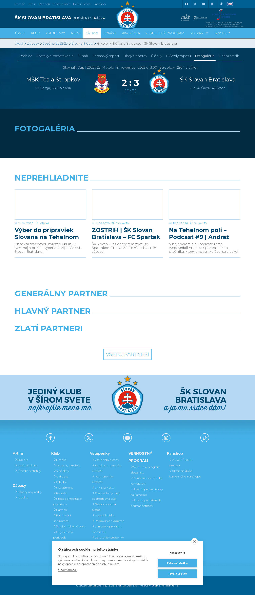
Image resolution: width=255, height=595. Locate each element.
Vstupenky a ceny (105, 460)
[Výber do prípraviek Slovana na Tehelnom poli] (50, 204)
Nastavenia (177, 552)
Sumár (83, 56)
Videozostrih (228, 56)
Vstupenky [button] (55, 33)
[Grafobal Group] (156, 338)
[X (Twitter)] (195, 4)
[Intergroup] (99, 338)
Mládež (44, 223)
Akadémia (131, 33)
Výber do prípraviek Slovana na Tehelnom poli (47, 233)
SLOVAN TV (199, 33)
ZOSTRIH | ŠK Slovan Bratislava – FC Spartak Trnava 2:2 (126, 233)
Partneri (60, 510)
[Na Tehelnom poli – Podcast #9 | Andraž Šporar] (204, 204)
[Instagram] (212, 4)
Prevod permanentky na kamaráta (146, 491)
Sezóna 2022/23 (55, 43)
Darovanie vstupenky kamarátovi (108, 540)
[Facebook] (186, 4)
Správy (110, 33)
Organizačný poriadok (63, 534)
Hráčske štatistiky (28, 471)
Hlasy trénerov (135, 56)
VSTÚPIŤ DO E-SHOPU (181, 462)
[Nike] (127, 303)
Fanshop (99, 4)
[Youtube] (204, 4)
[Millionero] (156, 321)
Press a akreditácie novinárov (67, 501)
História (60, 460)
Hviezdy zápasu (178, 56)
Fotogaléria (204, 56)
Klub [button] (35, 33)
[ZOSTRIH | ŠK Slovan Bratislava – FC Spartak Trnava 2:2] (127, 204)
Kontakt (60, 493)
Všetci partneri (127, 354)
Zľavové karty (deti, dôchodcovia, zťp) (106, 495)
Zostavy (55, 56)
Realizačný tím (26, 465)
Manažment (63, 487)
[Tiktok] (221, 4)
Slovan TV (122, 223)
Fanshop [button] (222, 33)
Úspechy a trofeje (66, 465)
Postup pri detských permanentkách (145, 503)
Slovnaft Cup (82, 43)
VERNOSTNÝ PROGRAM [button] (164, 33)
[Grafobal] (99, 321)
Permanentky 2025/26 (102, 479)
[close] (194, 541)
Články (156, 56)
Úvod (20, 33)
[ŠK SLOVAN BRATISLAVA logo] (70, 18)
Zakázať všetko (177, 563)
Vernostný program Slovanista (107, 529)
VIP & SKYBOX (103, 487)
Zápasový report (105, 56)
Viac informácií (67, 569)
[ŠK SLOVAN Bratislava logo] (127, 15)
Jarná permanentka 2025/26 (107, 468)
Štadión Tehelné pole (69, 526)
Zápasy (33, 43)
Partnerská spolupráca (62, 518)
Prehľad (25, 56)
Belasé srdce (82, 4)
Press (32, 4)
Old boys (60, 476)
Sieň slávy (61, 471)
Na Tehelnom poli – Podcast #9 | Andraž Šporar (199, 233)
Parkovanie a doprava (108, 521)
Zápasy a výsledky (28, 492)
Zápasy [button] (91, 33)
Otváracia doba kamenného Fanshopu (185, 473)
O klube (60, 482)
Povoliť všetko (177, 573)
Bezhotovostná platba (104, 507)
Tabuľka (21, 497)
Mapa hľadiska (103, 515)
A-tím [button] (75, 33)
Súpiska (21, 460)
